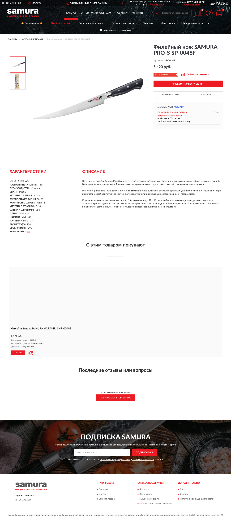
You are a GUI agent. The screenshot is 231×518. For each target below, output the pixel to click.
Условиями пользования (143, 459)
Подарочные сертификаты (115, 30)
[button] (191, 4)
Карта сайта (145, 494)
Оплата (102, 494)
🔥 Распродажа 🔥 (32, 23)
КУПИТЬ (18, 353)
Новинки (121, 13)
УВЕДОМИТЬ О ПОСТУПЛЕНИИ (188, 84)
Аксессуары (168, 23)
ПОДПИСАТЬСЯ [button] (144, 452)
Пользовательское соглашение (155, 503)
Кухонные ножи (60, 23)
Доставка (103, 489)
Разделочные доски (123, 23)
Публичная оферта (149, 499)
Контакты (138, 13)
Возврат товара (107, 499)
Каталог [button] (71, 13)
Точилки (148, 23)
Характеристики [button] (171, 94)
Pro (28, 232)
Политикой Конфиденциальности (115, 459)
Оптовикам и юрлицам (96, 13)
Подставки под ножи (90, 23)
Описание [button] (205, 94)
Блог (182, 489)
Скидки (184, 494)
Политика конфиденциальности (197, 499)
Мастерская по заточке (196, 23)
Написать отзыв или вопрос (115, 398)
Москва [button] (179, 107)
